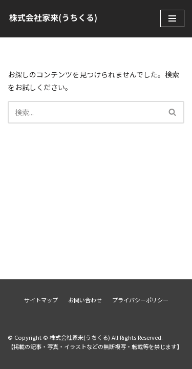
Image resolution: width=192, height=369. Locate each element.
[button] (172, 112)
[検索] (84, 112)
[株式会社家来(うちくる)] (53, 18)
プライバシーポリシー (140, 300)
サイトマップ (41, 300)
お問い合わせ (85, 300)
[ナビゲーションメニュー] (172, 18)
